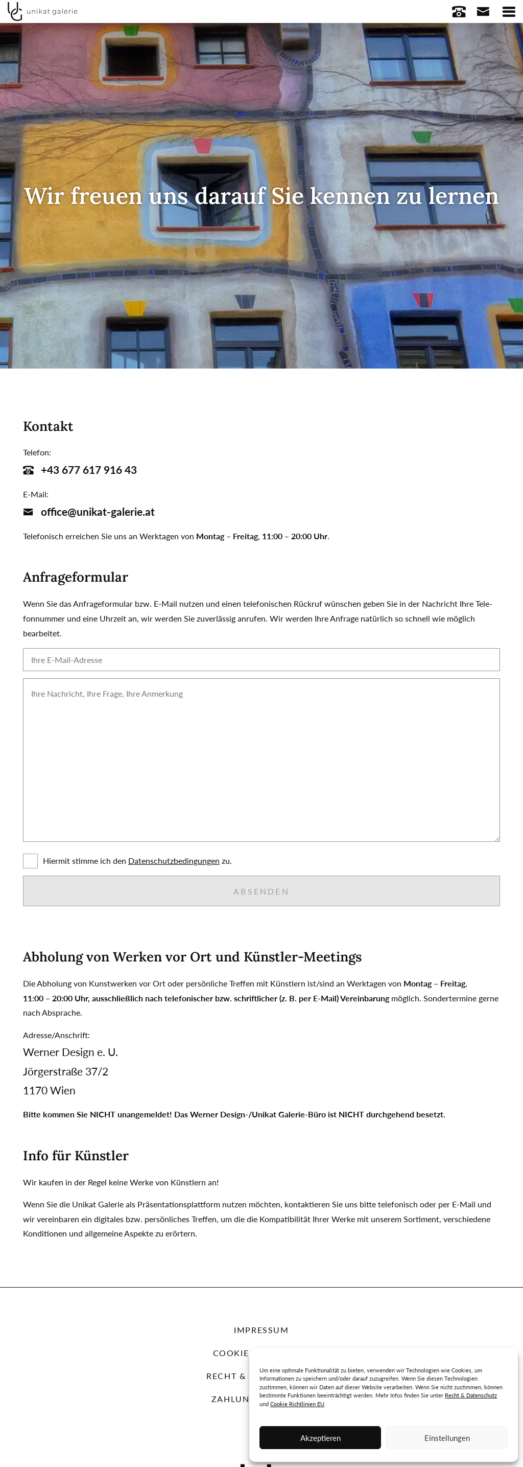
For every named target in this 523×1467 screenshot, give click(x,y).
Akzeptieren (320, 1437)
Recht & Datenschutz (471, 1395)
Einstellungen (447, 1437)
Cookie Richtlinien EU (297, 1404)
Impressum (261, 1330)
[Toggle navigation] (508, 11)
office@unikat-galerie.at (89, 511)
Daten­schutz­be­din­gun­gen (174, 860)
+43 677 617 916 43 (80, 469)
